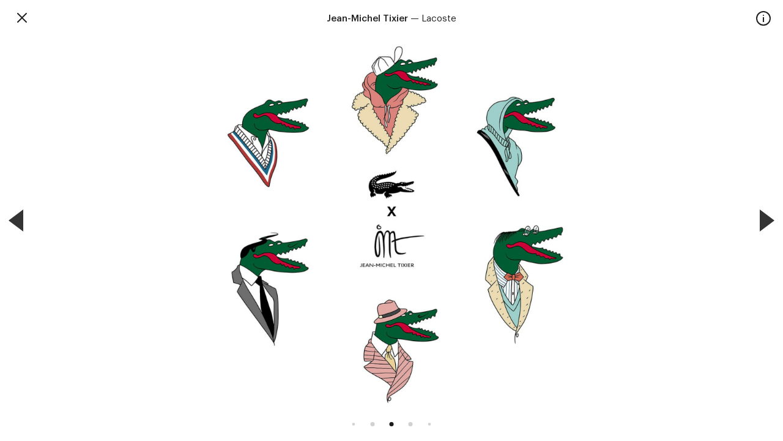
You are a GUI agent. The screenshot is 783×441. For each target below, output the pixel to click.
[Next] (767, 220)
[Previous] (16, 220)
